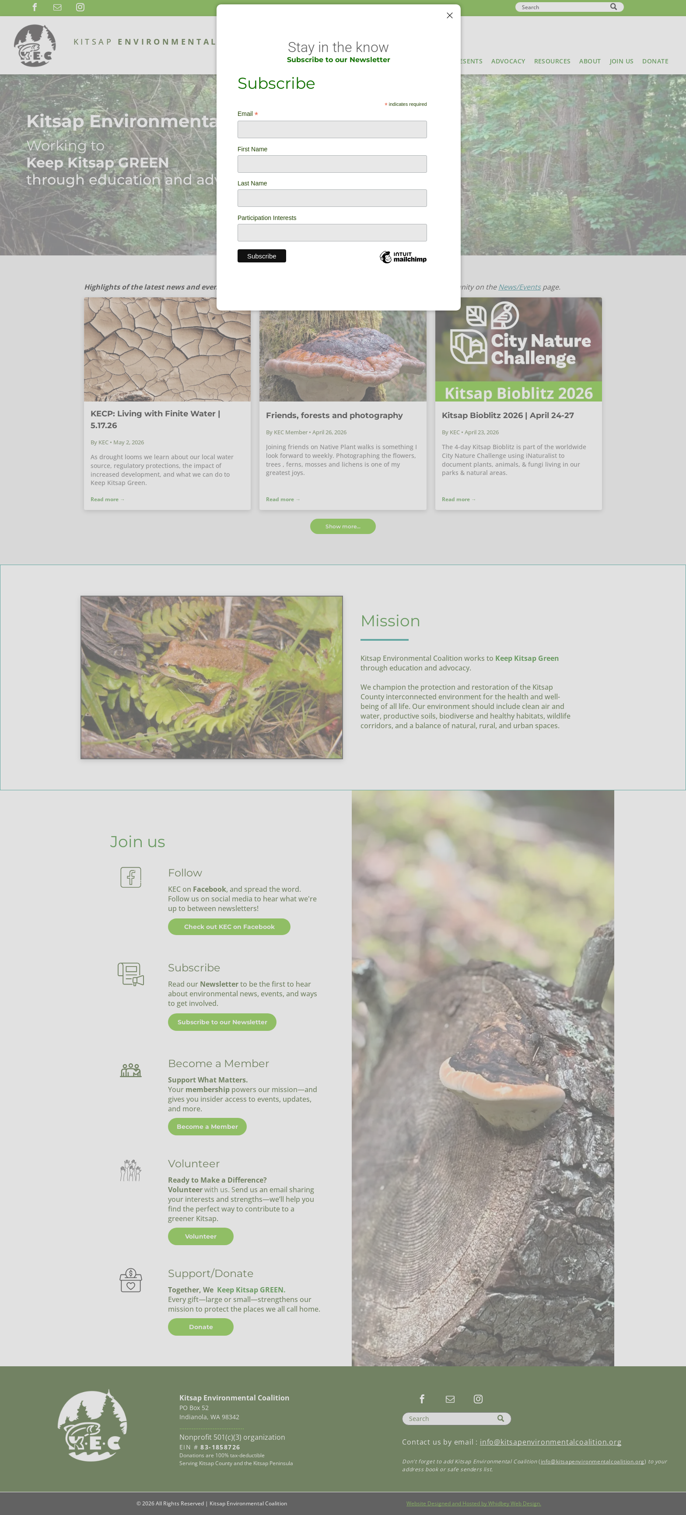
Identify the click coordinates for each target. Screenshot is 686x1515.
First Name (252, 149)
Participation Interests (267, 217)
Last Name (252, 183)
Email (248, 114)
